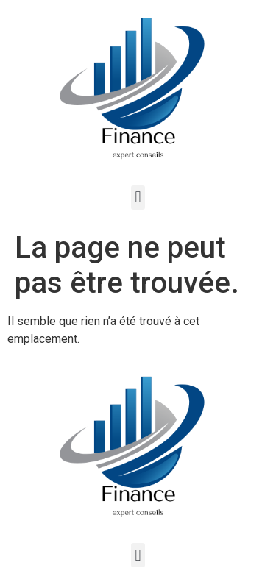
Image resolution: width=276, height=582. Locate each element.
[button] (138, 197)
